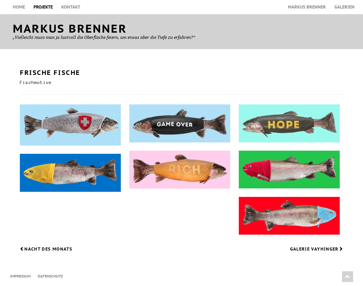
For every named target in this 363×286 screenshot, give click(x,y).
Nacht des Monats (46, 249)
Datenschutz (50, 276)
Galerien (344, 7)
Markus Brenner (307, 7)
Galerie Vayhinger (316, 249)
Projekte (43, 7)
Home (19, 7)
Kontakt (70, 7)
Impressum (20, 276)
